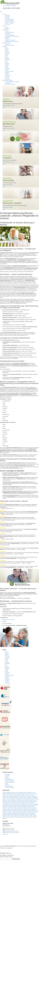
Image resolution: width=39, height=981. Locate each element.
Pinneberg (18, 804)
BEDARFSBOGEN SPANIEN (8, 162)
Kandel (4, 802)
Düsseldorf (7, 53)
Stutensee (24, 796)
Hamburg (7, 58)
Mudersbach (16, 814)
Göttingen (32, 798)
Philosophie (7, 15)
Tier (33, 793)
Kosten (4, 25)
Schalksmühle (13, 817)
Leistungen (7, 16)
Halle (29, 810)
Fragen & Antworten (9, 20)
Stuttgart (7, 69)
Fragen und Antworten (9, 780)
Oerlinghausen (32, 801)
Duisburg (8, 802)
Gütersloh (10, 806)
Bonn (7, 797)
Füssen (4, 809)
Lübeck (17, 810)
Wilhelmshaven (10, 814)
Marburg (10, 804)
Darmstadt (30, 800)
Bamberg (10, 813)
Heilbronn (4, 818)
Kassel (35, 793)
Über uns (4, 14)
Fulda (29, 813)
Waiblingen (18, 795)
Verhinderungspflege (9, 34)
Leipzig (28, 811)
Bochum (21, 810)
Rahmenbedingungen (9, 19)
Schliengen (27, 815)
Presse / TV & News (9, 23)
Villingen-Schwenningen (17, 811)
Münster (7, 66)
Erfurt (31, 804)
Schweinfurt (32, 802)
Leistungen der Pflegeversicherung (12, 36)
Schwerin (20, 805)
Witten (31, 815)
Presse (6, 783)
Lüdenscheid (7, 75)
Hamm (6, 56)
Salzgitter (4, 810)
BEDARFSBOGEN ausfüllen (8, 105)
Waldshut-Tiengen (6, 815)
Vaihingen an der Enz (25, 802)
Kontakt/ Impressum (7, 42)
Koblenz (7, 73)
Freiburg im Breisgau (9, 71)
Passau (20, 796)
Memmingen (5, 806)
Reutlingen (11, 805)
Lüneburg (7, 76)
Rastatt (25, 800)
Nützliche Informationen (10, 21)
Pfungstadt (22, 804)
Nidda (14, 804)
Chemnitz (12, 802)
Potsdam (29, 809)
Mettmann (27, 804)
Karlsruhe (29, 796)
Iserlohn (4, 800)
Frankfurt (7, 54)
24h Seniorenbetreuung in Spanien (12, 81)
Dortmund (7, 51)
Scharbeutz (34, 805)
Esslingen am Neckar (7, 801)
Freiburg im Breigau (20, 793)
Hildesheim (33, 809)
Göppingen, (29, 797)
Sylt (18, 809)
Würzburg (35, 811)
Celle (37, 810)
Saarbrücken (32, 810)
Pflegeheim (7, 37)
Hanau (27, 801)
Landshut (9, 798)
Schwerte (4, 817)
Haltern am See (21, 815)
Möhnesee (13, 798)
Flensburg (14, 810)
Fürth (13, 808)
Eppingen (24, 805)
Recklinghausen (13, 800)
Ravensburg (29, 805)
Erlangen (24, 797)
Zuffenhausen (5, 796)
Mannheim (7, 63)
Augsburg (14, 806)
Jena (32, 811)
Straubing (18, 798)
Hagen (6, 55)
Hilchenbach (11, 797)
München (7, 64)
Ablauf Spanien (8, 82)
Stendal (7, 809)
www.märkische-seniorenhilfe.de (12, 832)
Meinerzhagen (35, 804)
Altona (14, 795)
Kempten (35, 808)
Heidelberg (7, 59)
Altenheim (7, 38)
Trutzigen (16, 805)
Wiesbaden (7, 68)
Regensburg (15, 796)
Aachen (31, 792)
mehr (4, 107)
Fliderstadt (18, 817)
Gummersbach (24, 817)
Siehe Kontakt (5, 834)
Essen (16, 801)
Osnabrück (9, 810)
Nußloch (8, 800)
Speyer (20, 797)
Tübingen (35, 815)
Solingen (25, 810)
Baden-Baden (17, 802)
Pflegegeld (7, 28)
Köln (6, 60)
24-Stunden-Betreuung (9, 32)
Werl (24, 798)
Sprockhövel (7, 79)
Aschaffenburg (15, 813)
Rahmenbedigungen (9, 779)
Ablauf (6, 27)
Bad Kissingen (21, 813)
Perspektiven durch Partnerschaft (12, 41)
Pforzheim (5, 811)
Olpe (36, 801)
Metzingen (11, 796)
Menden (20, 808)
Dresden (21, 809)
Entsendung (7, 33)
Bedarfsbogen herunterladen (8, 619)
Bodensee (17, 797)
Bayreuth (11, 809)
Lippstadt (28, 798)
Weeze (30, 814)
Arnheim (27, 814)
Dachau (32, 806)
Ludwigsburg (34, 797)
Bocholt (11, 815)
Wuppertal (7, 72)
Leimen (23, 801)
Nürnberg (34, 800)
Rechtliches (7, 18)
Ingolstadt (25, 806)
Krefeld (18, 800)
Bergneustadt (22, 814)
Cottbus (25, 809)
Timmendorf (33, 817)
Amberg (15, 809)
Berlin (6, 47)
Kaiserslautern (5, 805)
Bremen (6, 50)
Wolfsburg (37, 798)
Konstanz (4, 798)
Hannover (7, 77)
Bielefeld (7, 49)
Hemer (26, 813)
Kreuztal (29, 817)
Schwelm (16, 815)
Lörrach (26, 793)
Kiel (8, 795)
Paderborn (5, 808)
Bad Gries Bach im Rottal (27, 808)
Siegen (6, 67)
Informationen (5, 29)
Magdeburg (24, 811)
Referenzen (7, 24)
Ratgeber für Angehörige (10, 40)
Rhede (8, 817)
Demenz (7, 31)
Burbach (4, 797)
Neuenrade (9, 811)
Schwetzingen (5, 804)
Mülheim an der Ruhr (25, 795)
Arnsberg (17, 792)
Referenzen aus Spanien (10, 84)
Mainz (6, 62)
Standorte (5, 46)
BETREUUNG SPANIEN (7, 80)
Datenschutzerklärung (9, 45)
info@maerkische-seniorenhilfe (9, 5)
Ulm (37, 796)
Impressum (7, 44)
